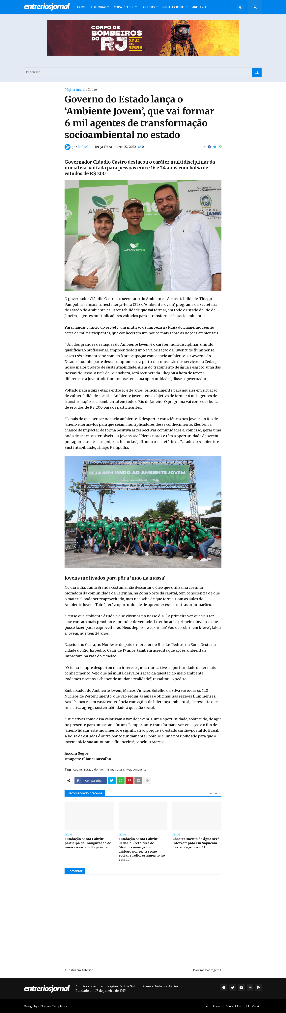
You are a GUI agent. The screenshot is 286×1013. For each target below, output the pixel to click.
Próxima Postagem (206, 970)
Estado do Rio (93, 769)
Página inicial (75, 89)
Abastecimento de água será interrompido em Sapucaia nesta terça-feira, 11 (195, 843)
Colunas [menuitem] (148, 7)
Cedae (92, 89)
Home (203, 1006)
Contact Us (233, 1006)
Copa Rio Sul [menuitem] (124, 7)
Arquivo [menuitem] (199, 7)
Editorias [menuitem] (98, 7)
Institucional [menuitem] (173, 7)
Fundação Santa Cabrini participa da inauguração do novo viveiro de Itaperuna (88, 843)
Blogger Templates (53, 1006)
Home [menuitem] (81, 7)
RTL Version (253, 1006)
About (217, 1006)
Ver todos (215, 793)
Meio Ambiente (136, 769)
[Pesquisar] (143, 72)
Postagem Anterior (80, 970)
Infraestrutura (114, 769)
